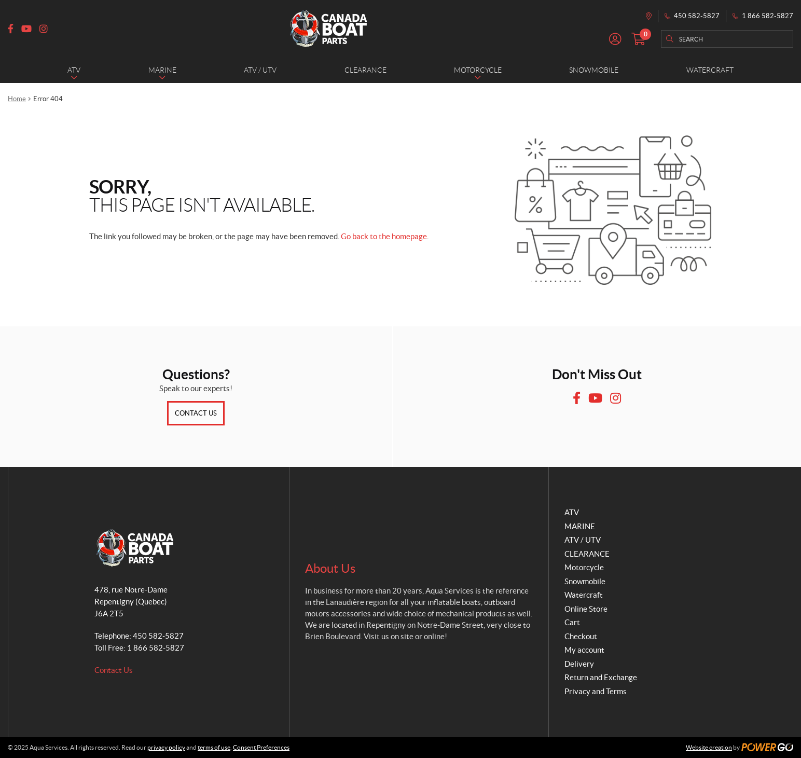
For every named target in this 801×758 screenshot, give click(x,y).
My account (584, 649)
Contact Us (196, 413)
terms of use (214, 747)
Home (17, 99)
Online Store (585, 608)
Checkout (580, 636)
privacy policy (166, 747)
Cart (572, 622)
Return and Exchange (600, 677)
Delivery (579, 663)
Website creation (709, 747)
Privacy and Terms (595, 691)
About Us (330, 568)
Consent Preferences (261, 747)
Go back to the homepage (384, 236)
